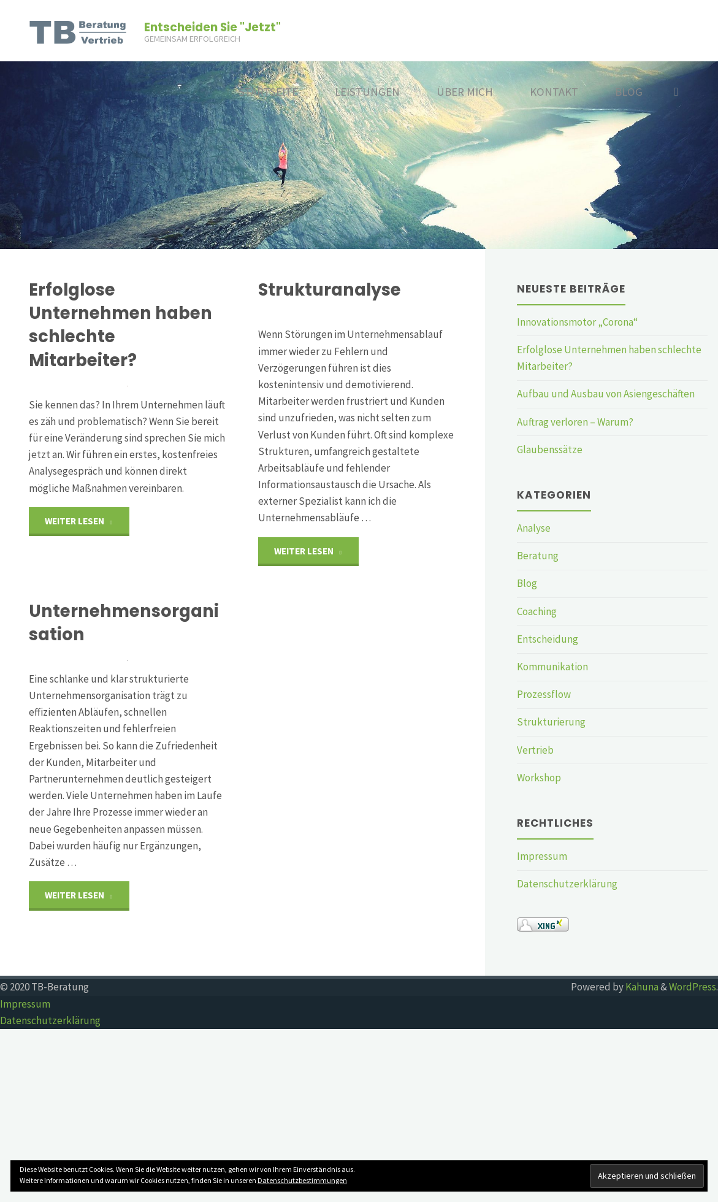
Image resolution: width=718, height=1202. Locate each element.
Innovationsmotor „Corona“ (577, 322)
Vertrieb (535, 750)
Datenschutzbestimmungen (302, 1180)
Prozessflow (544, 694)
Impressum (542, 856)
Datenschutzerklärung (567, 883)
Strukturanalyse (329, 290)
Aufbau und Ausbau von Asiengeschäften (606, 393)
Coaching (537, 611)
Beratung (538, 555)
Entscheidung (547, 639)
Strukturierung (551, 722)
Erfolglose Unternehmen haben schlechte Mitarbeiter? (120, 325)
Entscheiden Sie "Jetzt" (212, 27)
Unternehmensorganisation (124, 714)
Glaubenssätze (549, 449)
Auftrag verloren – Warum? (575, 422)
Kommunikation (552, 666)
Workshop (539, 777)
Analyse (534, 528)
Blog (527, 583)
